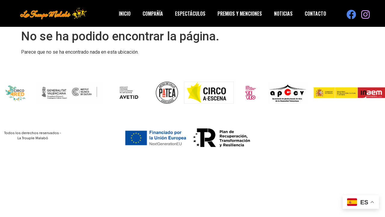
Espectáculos (190, 13)
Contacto (315, 13)
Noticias (283, 13)
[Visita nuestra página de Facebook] (351, 14)
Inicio (125, 13)
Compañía (153, 13)
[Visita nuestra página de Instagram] (365, 14)
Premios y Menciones (239, 13)
